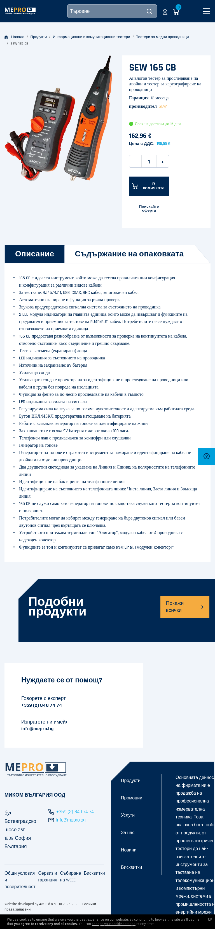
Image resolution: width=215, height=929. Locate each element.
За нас (127, 833)
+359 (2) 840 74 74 (41, 705)
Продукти (38, 37)
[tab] (35, 254)
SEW (163, 106)
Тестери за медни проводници (162, 37)
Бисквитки (131, 868)
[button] (165, 11)
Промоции (131, 798)
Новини (129, 850)
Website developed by (21, 904)
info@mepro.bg (37, 729)
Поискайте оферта (149, 208)
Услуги (128, 815)
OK (210, 919)
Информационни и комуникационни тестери (91, 37)
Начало (14, 37)
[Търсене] (112, 11)
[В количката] (149, 186)
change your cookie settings (113, 924)
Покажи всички (185, 607)
